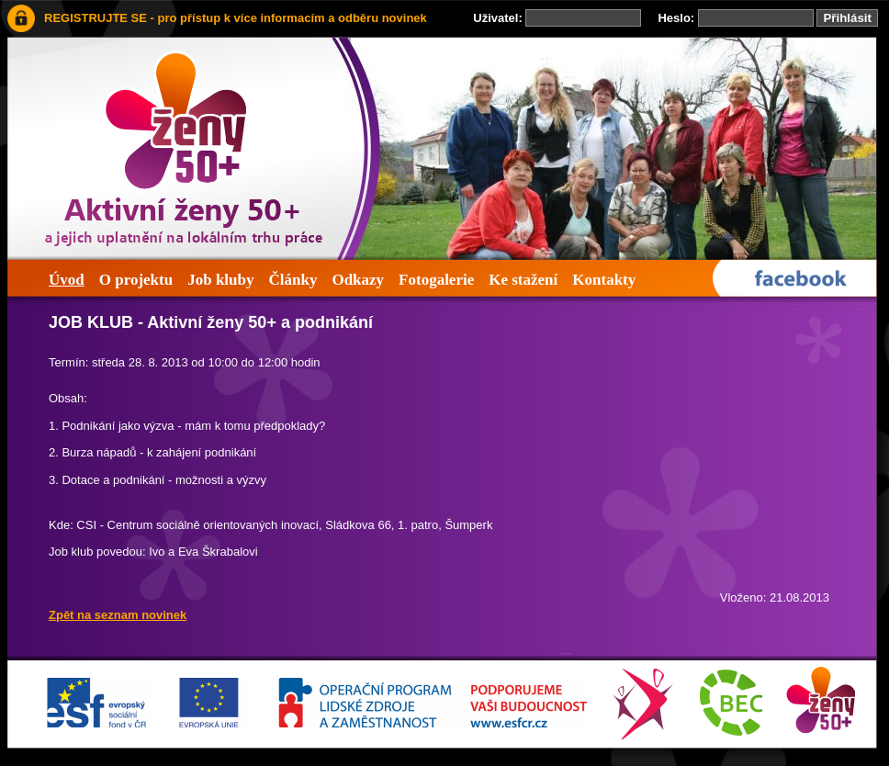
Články (292, 279)
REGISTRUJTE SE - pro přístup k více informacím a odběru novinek (235, 18)
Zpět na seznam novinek (117, 615)
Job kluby (220, 279)
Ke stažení (523, 279)
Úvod (66, 279)
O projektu (136, 279)
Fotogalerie (436, 279)
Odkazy (358, 279)
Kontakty (604, 279)
